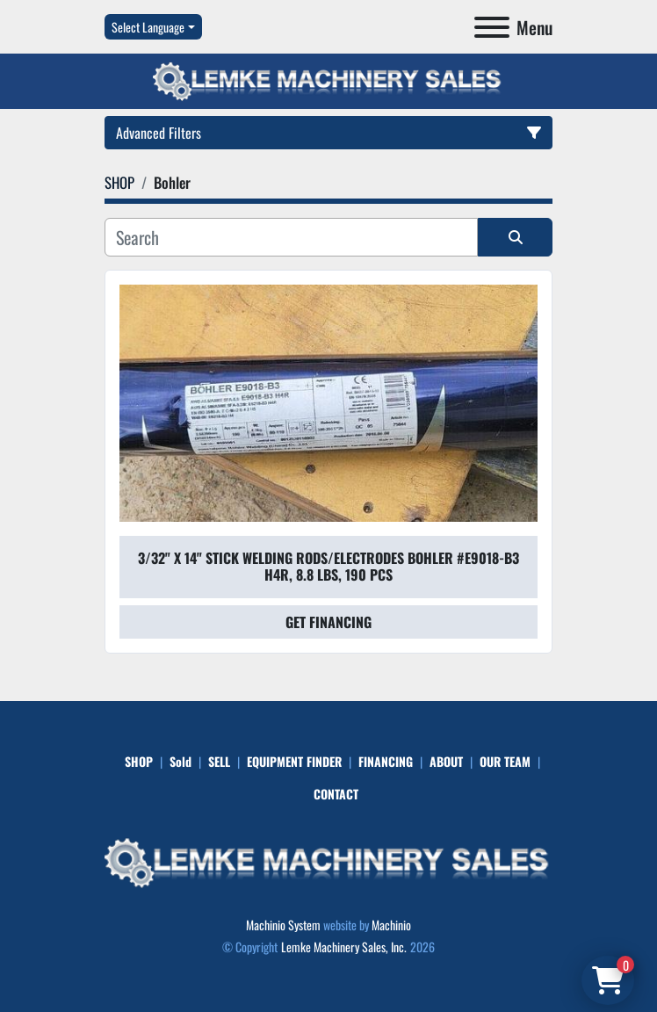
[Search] (291, 237)
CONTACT (336, 793)
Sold (180, 761)
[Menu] (491, 27)
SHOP (139, 761)
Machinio (391, 924)
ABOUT (446, 761)
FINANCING (385, 761)
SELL (219, 761)
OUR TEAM (505, 761)
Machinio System (283, 924)
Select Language (148, 27)
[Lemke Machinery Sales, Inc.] (328, 860)
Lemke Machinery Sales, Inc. (344, 946)
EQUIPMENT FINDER (294, 761)
